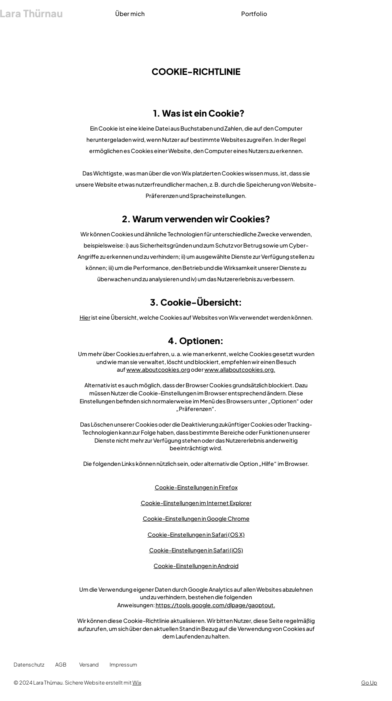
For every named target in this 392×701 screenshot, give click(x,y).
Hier (85, 317)
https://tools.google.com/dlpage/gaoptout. (215, 604)
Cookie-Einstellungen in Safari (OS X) (196, 534)
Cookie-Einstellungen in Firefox (196, 487)
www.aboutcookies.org (158, 369)
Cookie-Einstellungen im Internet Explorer (196, 502)
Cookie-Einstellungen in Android (196, 565)
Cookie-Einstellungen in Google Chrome (196, 518)
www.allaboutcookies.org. (239, 369)
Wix (136, 682)
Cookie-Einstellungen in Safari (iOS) (196, 550)
